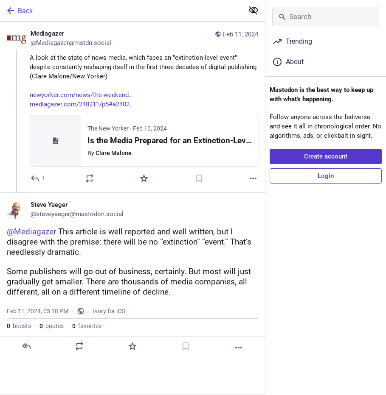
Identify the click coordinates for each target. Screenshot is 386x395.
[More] (253, 178)
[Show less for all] (253, 10)
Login (326, 176)
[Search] (325, 16)
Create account (325, 156)
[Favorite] (144, 178)
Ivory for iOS (109, 311)
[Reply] (38, 178)
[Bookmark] (199, 178)
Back (19, 11)
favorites (86, 326)
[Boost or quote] (90, 178)
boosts (19, 326)
